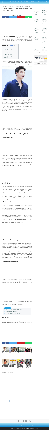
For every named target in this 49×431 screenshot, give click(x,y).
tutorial (43, 47)
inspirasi (36, 39)
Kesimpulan (6, 57)
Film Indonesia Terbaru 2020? (11, 312)
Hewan (36, 34)
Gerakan (36, 32)
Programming (34, 1)
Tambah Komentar (13, 13)
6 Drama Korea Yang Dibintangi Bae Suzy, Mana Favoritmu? (5, 366)
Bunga (36, 23)
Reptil (43, 23)
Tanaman (43, 35)
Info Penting (26, 1)
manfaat (43, 10)
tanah (43, 34)
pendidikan (44, 14)
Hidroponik (37, 35)
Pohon (43, 17)
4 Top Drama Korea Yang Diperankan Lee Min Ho (5, 354)
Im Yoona (22, 217)
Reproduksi (44, 21)
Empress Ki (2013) (8, 49)
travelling (44, 44)
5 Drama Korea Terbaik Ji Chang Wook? (13, 314)
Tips (42, 39)
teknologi (44, 37)
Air (35, 10)
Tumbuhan (44, 45)
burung (36, 25)
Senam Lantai (44, 28)
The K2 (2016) (7, 53)
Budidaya (36, 21)
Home (10, 1)
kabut (36, 43)
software (43, 32)
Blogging (14, 1)
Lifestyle (43, 8)
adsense (36, 8)
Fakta (36, 28)
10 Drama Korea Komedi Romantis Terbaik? (14, 310)
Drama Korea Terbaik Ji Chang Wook (11, 48)
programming (44, 19)
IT (35, 41)
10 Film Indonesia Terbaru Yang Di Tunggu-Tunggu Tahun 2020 (28, 367)
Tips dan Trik (40, 1)
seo (42, 30)
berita (36, 16)
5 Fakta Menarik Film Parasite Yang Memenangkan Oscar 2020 (28, 355)
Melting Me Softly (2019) (9, 56)
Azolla (36, 14)
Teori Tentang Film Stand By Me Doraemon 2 (12, 366)
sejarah (43, 26)
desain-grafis (37, 26)
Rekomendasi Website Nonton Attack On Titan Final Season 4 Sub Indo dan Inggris (12, 355)
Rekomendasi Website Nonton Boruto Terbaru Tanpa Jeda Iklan (20, 367)
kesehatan (37, 47)
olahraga (43, 12)
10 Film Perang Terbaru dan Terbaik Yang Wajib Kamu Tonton (20, 355)
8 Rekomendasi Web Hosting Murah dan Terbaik (39, 60)
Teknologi (20, 1)
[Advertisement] (17, 27)
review (43, 25)
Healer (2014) (7, 51)
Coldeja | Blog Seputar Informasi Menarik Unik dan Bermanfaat (29, 429)
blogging (36, 19)
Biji (35, 17)
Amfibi (36, 12)
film (36, 30)
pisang (43, 16)
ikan (35, 37)
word (43, 49)
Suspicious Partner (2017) (10, 54)
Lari (35, 49)
